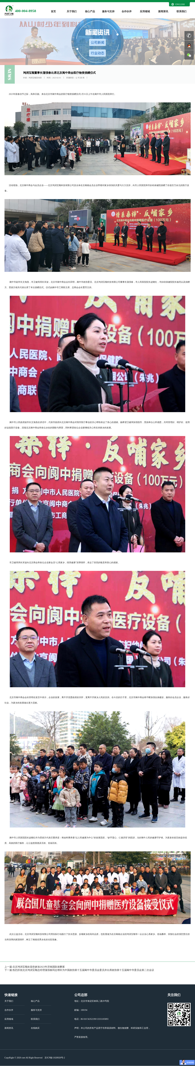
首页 (53, 11)
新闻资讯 (163, 11)
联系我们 (181, 11)
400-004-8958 (25, 11)
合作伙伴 (127, 11)
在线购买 (35, 1028)
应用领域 (145, 11)
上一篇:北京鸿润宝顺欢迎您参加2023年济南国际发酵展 (34, 966)
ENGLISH (180, 4)
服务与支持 (108, 11)
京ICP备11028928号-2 (54, 1058)
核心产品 (90, 11)
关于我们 (72, 11)
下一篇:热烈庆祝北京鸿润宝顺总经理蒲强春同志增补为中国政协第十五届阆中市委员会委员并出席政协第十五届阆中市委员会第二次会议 (79, 970)
